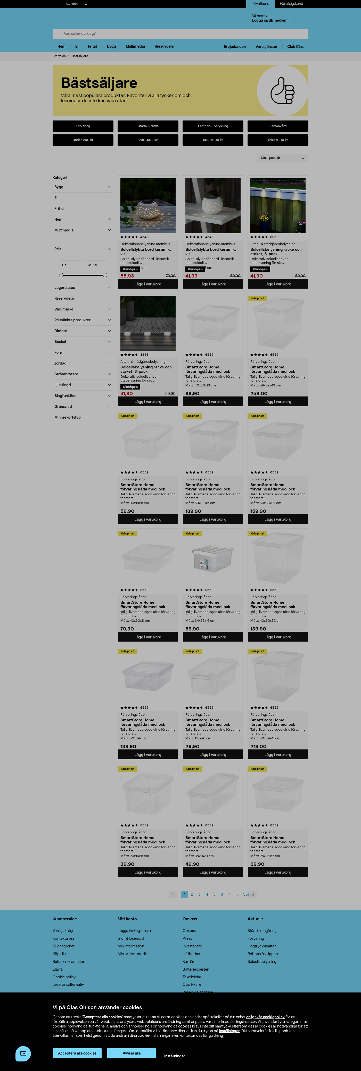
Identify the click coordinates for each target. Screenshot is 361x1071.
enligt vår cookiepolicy (265, 1017)
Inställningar (174, 1056)
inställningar (229, 1031)
